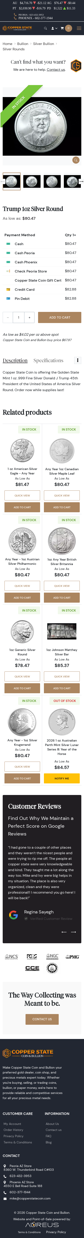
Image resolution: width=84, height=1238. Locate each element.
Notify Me (62, 778)
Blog (49, 1142)
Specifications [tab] (48, 360)
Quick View (22, 495)
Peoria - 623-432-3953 (31, 14)
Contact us (56, 69)
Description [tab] (15, 360)
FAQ (48, 1136)
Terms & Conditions (18, 1142)
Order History (13, 1130)
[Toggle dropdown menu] (77, 360)
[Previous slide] (2, 181)
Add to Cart (59, 317)
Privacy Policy (14, 1136)
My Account (12, 1124)
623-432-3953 (20, 1176)
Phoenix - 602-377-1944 (36, 18)
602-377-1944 (20, 1192)
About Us (52, 1124)
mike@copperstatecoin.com (30, 1198)
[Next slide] (81, 181)
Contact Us (42, 1019)
